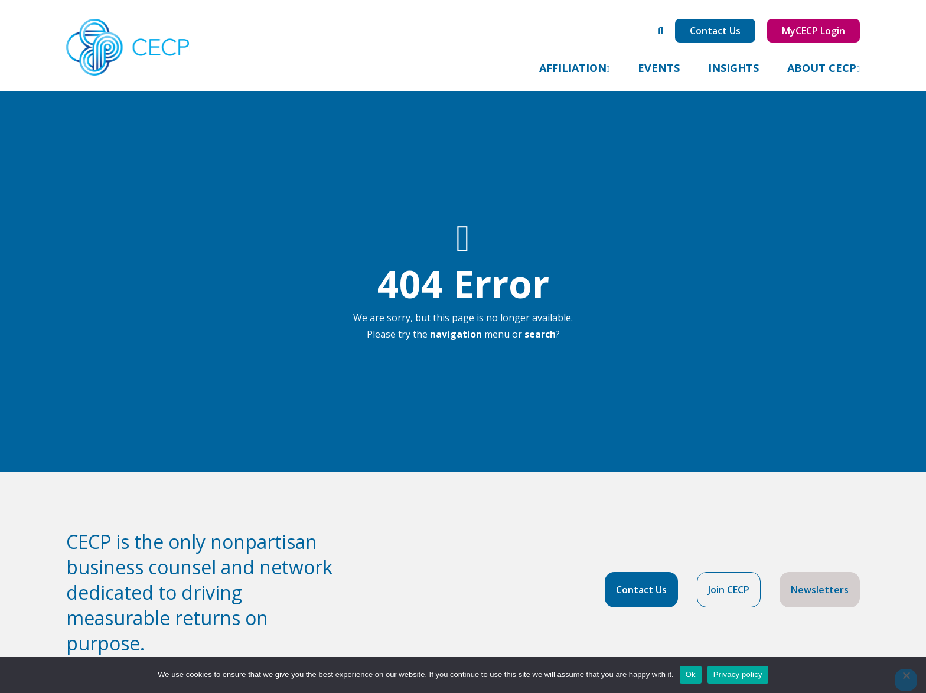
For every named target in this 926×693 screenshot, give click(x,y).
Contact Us (715, 30)
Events (659, 68)
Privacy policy (737, 674)
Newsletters (820, 589)
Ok (691, 674)
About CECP (821, 68)
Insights (733, 68)
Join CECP (728, 589)
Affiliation (573, 68)
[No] (906, 680)
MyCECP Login (813, 30)
